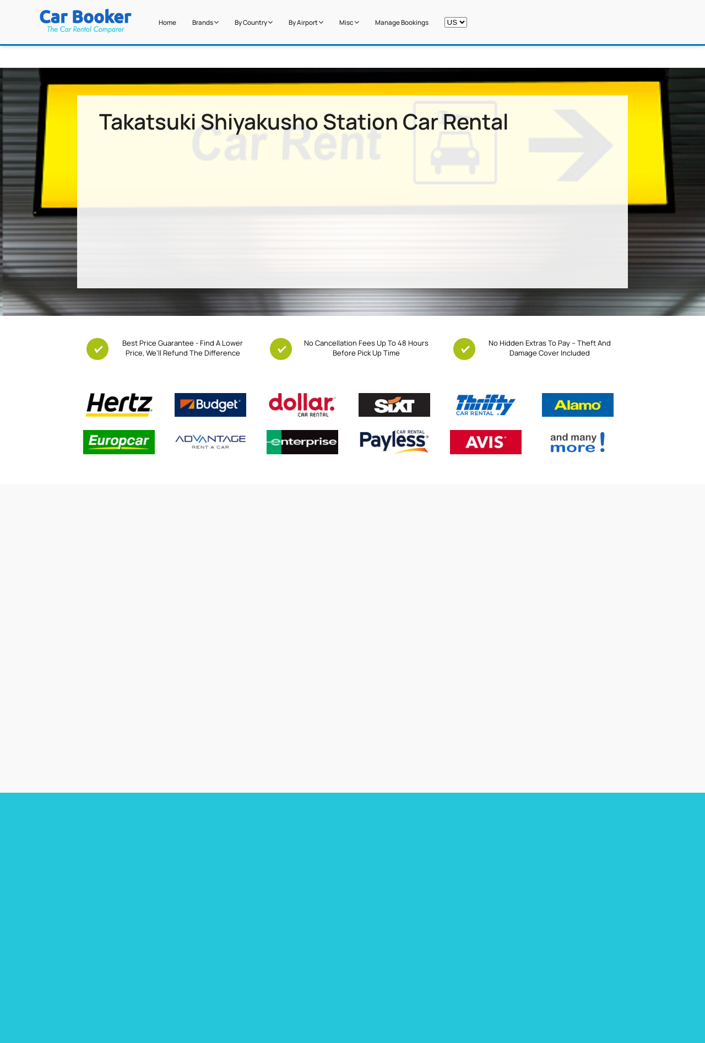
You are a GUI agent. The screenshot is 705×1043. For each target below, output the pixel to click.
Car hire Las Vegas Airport (120, 863)
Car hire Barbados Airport (257, 820)
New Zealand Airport (484, 976)
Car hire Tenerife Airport (255, 849)
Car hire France (378, 820)
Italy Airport (471, 1003)
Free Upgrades (138, 976)
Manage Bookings (402, 22)
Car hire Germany (519, 820)
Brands (205, 22)
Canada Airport (477, 990)
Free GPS (129, 962)
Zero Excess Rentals (146, 1003)
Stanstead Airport (312, 976)
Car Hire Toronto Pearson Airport (132, 835)
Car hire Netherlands (525, 849)
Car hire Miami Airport (113, 820)
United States (475, 948)
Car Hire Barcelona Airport (258, 835)
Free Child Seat (138, 990)
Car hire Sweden (518, 863)
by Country (254, 22)
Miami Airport (305, 962)
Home (167, 22)
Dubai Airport (305, 1003)
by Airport (306, 22)
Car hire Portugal (380, 849)
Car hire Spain (375, 835)
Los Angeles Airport (314, 990)
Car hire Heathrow (107, 849)
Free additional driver (148, 948)
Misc (349, 22)
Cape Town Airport (312, 948)
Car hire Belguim (517, 835)
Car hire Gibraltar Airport (255, 863)
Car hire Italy (373, 863)
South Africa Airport (483, 962)
